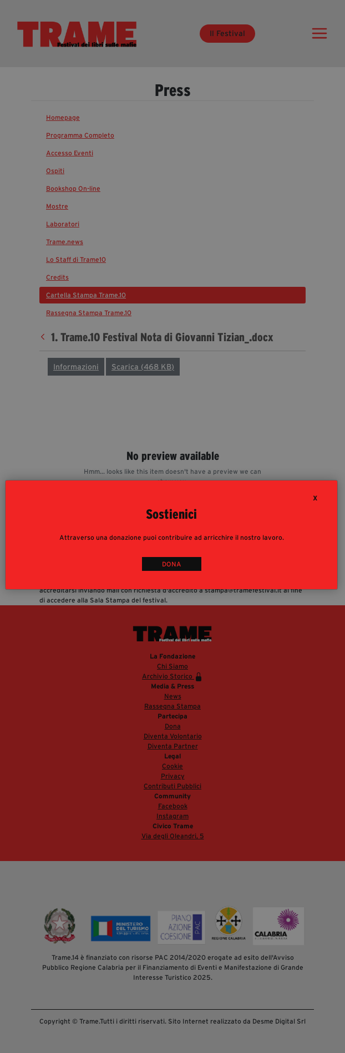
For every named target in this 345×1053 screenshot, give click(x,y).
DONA (171, 564)
